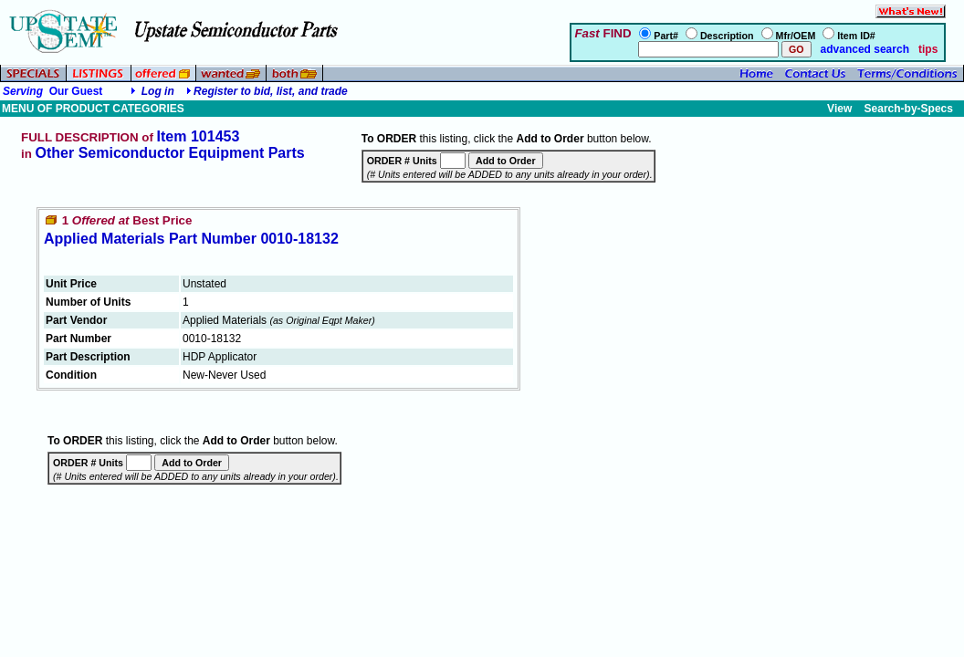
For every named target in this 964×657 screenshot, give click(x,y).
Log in (157, 91)
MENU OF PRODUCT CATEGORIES (93, 108)
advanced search (863, 49)
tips (928, 49)
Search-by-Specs (908, 108)
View (839, 108)
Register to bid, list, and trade (271, 91)
